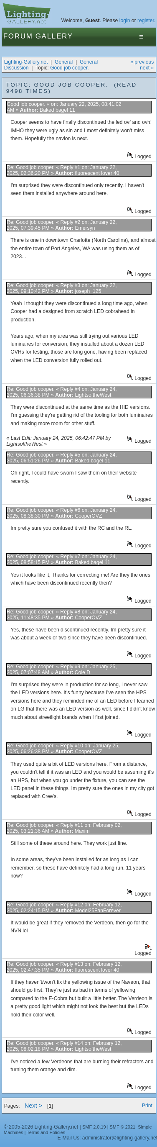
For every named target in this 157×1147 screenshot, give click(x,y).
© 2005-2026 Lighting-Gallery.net (41, 1127)
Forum (18, 36)
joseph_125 (88, 291)
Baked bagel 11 (57, 110)
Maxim (82, 831)
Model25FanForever (97, 910)
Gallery (54, 36)
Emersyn (85, 228)
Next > (34, 1105)
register (145, 20)
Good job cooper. (69, 68)
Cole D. (83, 672)
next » (147, 68)
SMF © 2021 (123, 1126)
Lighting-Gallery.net (26, 62)
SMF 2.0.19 (94, 1126)
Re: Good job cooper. (31, 167)
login (124, 20)
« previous (142, 62)
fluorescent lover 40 (97, 173)
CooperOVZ (88, 516)
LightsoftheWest (93, 395)
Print (147, 1106)
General (64, 62)
